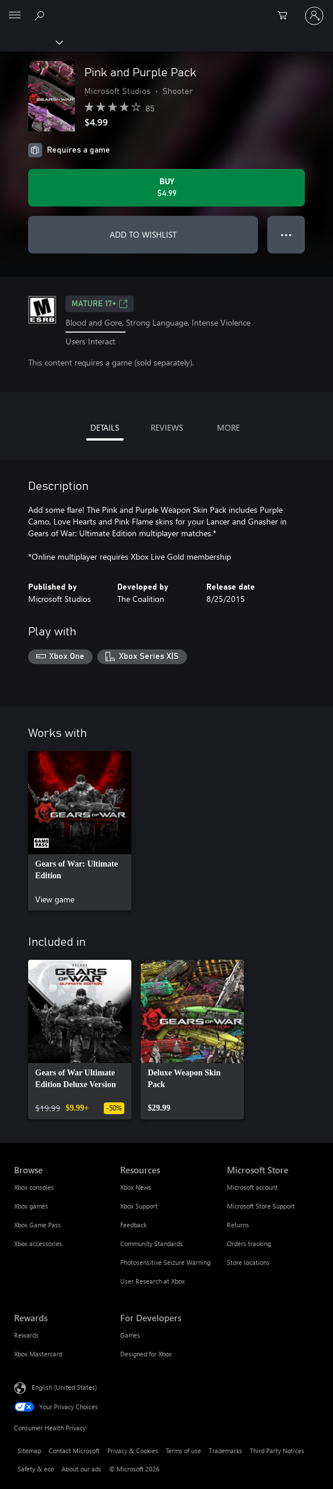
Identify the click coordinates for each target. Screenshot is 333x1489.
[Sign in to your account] (314, 16)
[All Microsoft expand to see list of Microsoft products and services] (15, 16)
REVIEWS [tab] (167, 427)
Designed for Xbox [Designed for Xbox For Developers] (146, 1354)
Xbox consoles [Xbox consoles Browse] (34, 1187)
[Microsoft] (166, 9)
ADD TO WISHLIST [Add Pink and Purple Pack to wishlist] (143, 234)
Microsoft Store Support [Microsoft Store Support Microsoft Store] (261, 1206)
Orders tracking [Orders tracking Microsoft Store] (249, 1243)
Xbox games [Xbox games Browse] (31, 1206)
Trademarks (225, 1450)
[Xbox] (31, 42)
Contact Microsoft (74, 1450)
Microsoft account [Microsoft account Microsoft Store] (252, 1187)
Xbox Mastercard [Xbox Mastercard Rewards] (38, 1354)
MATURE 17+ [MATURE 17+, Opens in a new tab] (100, 304)
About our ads (81, 1469)
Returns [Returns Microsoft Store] (238, 1225)
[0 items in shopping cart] (286, 16)
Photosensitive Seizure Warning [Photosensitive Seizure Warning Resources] (165, 1262)
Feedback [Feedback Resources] (133, 1225)
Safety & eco (36, 1469)
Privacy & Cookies (132, 1450)
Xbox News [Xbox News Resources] (135, 1187)
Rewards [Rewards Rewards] (26, 1335)
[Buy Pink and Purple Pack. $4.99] (166, 188)
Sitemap (29, 1450)
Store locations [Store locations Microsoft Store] (248, 1262)
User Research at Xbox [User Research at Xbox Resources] (152, 1281)
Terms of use (183, 1450)
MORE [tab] (228, 427)
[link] (79, 831)
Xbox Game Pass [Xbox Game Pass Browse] (37, 1225)
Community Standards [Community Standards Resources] (151, 1243)
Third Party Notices (277, 1450)
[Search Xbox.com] (41, 15)
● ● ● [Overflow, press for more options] (286, 234)
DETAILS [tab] (104, 427)
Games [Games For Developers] (130, 1335)
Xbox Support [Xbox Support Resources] (139, 1206)
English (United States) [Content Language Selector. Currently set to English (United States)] (64, 1387)
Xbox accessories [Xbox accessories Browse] (38, 1243)
